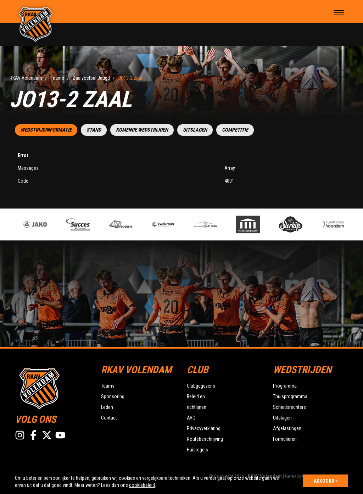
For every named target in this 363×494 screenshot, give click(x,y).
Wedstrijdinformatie (46, 130)
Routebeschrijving (205, 439)
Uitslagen (195, 130)
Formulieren (285, 439)
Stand (93, 130)
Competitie (235, 130)
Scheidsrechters (289, 407)
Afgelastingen (287, 428)
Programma (285, 386)
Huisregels (197, 450)
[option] (126, 224)
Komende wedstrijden (142, 130)
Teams (108, 386)
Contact (109, 418)
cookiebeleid (142, 485)
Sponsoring (112, 396)
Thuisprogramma (290, 396)
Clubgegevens (201, 386)
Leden (107, 407)
